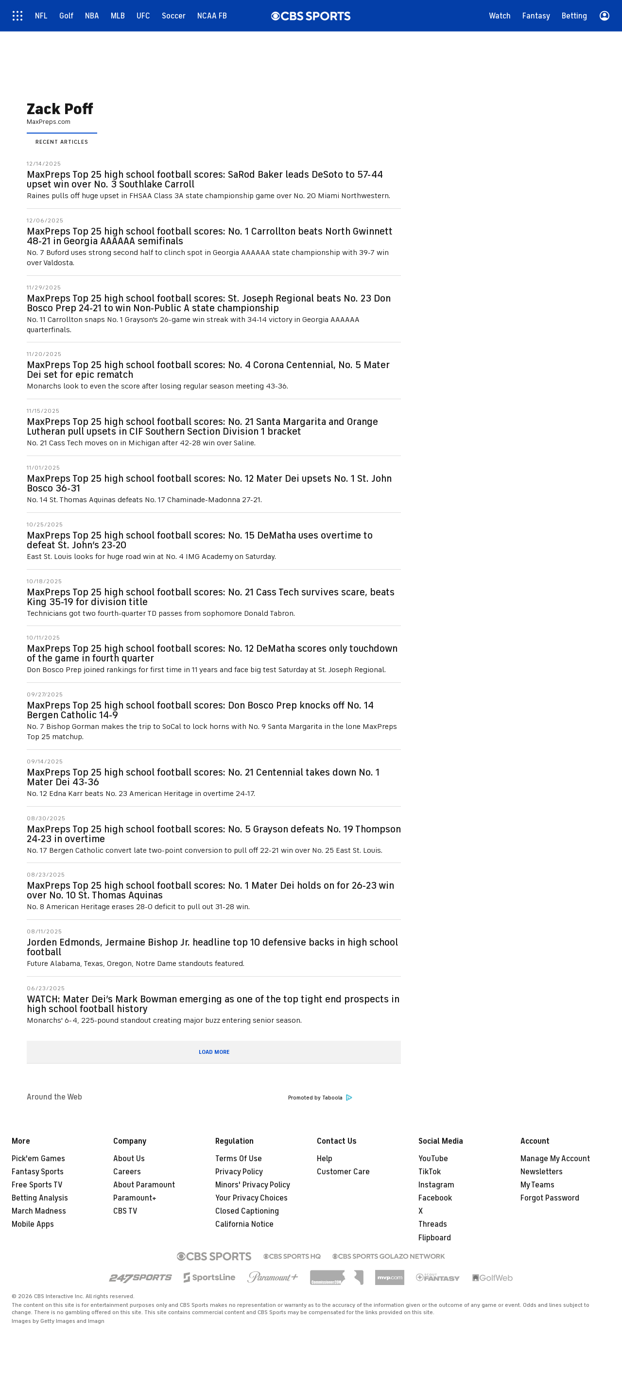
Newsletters (541, 1172)
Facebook (435, 1198)
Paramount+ (134, 1198)
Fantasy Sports (38, 1172)
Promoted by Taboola (320, 1098)
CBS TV (125, 1211)
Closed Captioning (247, 1211)
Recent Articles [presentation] (61, 141)
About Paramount (144, 1185)
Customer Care (343, 1172)
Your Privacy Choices (251, 1198)
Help (324, 1159)
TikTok (429, 1172)
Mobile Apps (33, 1224)
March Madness (39, 1211)
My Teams (537, 1185)
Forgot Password (549, 1198)
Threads (432, 1224)
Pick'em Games (38, 1159)
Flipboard (434, 1238)
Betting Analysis (40, 1198)
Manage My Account (555, 1159)
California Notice (244, 1224)
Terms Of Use (238, 1159)
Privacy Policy (239, 1172)
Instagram (436, 1185)
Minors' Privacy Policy (252, 1185)
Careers (127, 1172)
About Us (129, 1159)
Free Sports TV (37, 1185)
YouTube (433, 1159)
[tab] (62, 141)
